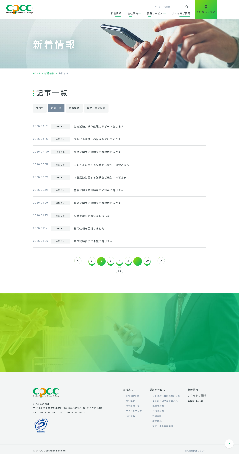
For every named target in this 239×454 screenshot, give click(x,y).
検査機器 (157, 422)
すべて (40, 108)
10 (150, 261)
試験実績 (74, 108)
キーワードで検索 (187, 7)
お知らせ (56, 108)
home (36, 73)
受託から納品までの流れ (165, 402)
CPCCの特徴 (132, 397)
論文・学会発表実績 (163, 427)
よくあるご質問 (181, 13)
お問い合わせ (195, 402)
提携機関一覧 (133, 407)
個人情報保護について (195, 452)
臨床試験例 (158, 407)
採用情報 (130, 417)
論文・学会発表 (96, 108)
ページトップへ (229, 446)
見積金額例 (158, 412)
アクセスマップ (134, 412)
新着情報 (116, 13)
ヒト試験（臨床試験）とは (166, 397)
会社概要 (130, 402)
